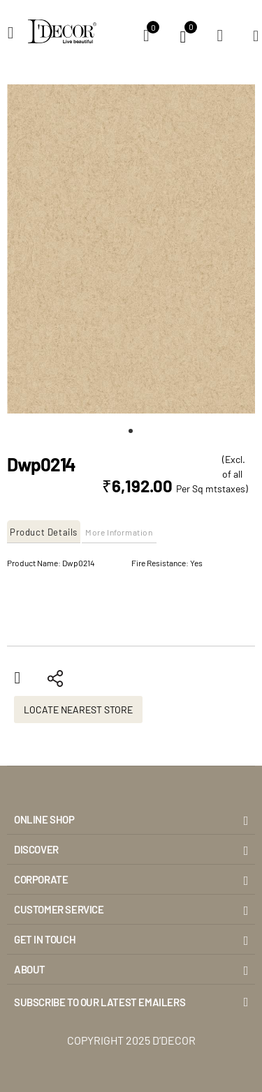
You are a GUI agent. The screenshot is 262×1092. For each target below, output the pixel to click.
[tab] (44, 531)
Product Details (44, 532)
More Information (119, 532)
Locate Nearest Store (78, 709)
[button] (131, 430)
